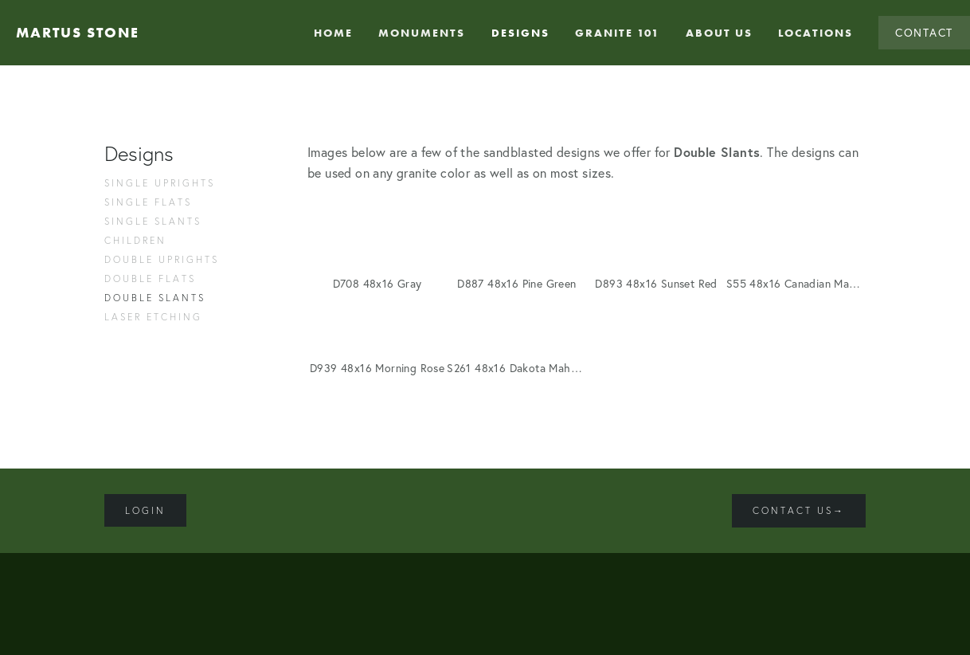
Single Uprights (159, 183)
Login (145, 510)
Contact (924, 32)
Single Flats (148, 202)
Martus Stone (77, 32)
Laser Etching (153, 317)
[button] (377, 239)
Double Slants (154, 298)
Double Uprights (161, 259)
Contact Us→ (799, 510)
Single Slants (152, 221)
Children (135, 240)
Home (333, 32)
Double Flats (150, 278)
